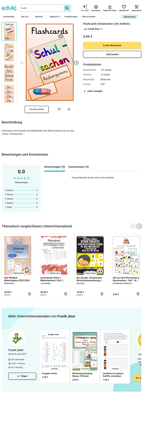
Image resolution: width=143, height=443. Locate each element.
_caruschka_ (45, 283)
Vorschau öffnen (36, 109)
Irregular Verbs (49, 373)
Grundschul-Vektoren (122, 283)
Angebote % (55, 16)
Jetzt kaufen (112, 54)
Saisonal (40, 16)
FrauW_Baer (94, 29)
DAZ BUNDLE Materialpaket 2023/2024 (17, 279)
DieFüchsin (9, 283)
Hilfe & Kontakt (88, 16)
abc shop (80, 283)
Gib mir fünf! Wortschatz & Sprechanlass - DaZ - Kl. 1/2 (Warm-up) (126, 279)
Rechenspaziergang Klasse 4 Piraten (82, 374)
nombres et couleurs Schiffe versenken (113, 374)
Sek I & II (26, 16)
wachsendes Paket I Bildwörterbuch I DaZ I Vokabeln (51, 279)
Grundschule (10, 16)
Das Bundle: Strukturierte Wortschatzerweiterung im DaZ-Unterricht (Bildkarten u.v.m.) (90, 279)
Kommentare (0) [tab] (78, 166)
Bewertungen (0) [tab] (54, 166)
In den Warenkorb (112, 45)
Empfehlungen (71, 16)
